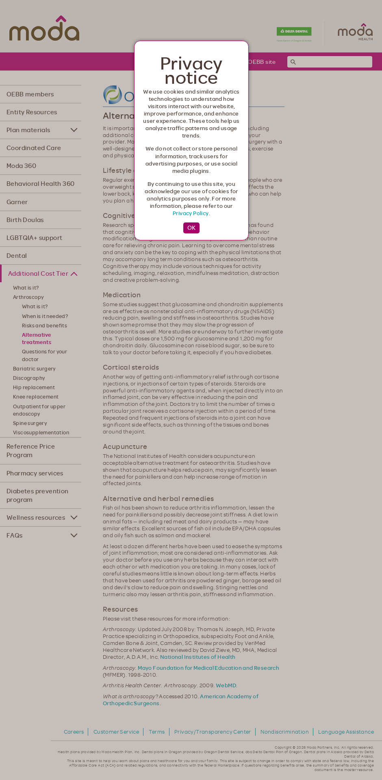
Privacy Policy (191, 213)
